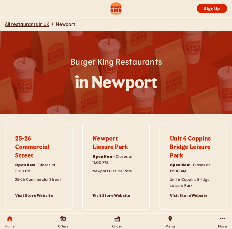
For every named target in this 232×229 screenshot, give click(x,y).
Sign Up (212, 8)
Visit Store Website (34, 195)
